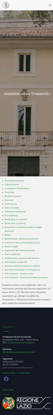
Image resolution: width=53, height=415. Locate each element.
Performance (11, 204)
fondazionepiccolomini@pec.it (21, 342)
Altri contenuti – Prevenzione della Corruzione (26, 277)
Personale (9, 192)
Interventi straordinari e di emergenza (22, 269)
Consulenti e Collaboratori (17, 188)
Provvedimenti (11, 215)
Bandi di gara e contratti (16, 219)
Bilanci (8, 235)
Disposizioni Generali (14, 180)
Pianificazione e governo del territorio (22, 258)
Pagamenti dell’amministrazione (20, 250)
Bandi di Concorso (13, 196)
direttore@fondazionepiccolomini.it (19, 352)
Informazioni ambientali (16, 262)
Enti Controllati (12, 207)
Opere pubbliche (12, 254)
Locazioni (9, 200)
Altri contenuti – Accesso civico (19, 273)
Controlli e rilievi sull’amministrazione (22, 242)
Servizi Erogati (11, 246)
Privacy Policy (9, 373)
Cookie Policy (24, 373)
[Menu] (49, 5)
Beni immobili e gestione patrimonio (21, 238)
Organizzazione (12, 184)
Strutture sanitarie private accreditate (22, 266)
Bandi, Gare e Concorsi (15, 223)
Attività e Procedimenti (15, 211)
